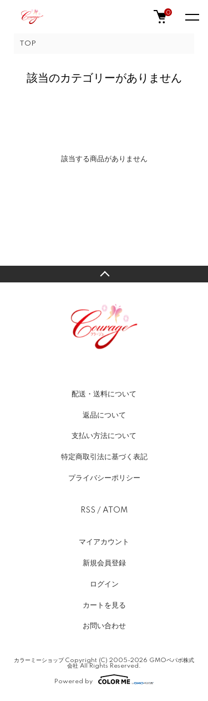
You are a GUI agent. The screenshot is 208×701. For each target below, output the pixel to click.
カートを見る (104, 605)
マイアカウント (104, 542)
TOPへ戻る (104, 274)
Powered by (104, 679)
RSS (87, 510)
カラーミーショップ (39, 660)
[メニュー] (191, 16)
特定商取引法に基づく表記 (104, 457)
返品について (104, 415)
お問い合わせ (104, 626)
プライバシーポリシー (104, 478)
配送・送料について (104, 394)
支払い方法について (104, 436)
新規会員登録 (104, 563)
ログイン (104, 584)
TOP (27, 43)
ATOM (115, 510)
